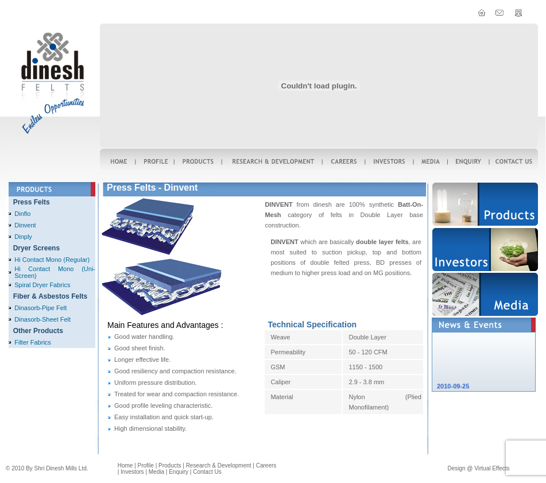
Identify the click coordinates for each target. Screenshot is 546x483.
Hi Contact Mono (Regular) (52, 259)
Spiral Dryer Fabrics (42, 284)
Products (169, 465)
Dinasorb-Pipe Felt (40, 307)
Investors (132, 472)
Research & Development (218, 465)
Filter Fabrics (32, 342)
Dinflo (22, 213)
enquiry (178, 472)
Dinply (23, 236)
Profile (146, 465)
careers (266, 465)
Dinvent (25, 225)
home (125, 465)
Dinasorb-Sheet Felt (42, 319)
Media (156, 472)
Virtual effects (491, 468)
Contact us (207, 472)
